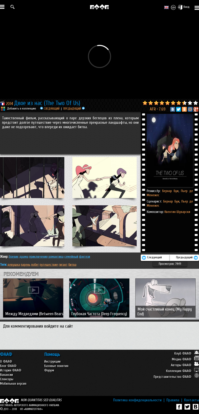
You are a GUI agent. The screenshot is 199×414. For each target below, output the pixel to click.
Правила (174, 400)
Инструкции (52, 361)
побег (35, 265)
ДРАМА (23, 257)
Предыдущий (187, 258)
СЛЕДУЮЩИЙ (49, 108)
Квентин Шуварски (177, 212)
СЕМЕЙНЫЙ (71, 257)
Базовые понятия (56, 366)
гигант (63, 265)
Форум (49, 370)
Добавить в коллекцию (21, 108)
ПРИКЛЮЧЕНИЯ (38, 257)
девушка (13, 265)
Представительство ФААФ (176, 377)
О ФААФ (6, 361)
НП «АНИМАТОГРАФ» (31, 409)
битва (72, 265)
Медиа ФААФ (185, 359)
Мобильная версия (13, 383)
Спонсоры (6, 379)
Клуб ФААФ (186, 353)
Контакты (191, 400)
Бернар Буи (170, 191)
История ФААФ (10, 370)
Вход (184, 7)
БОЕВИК (13, 257)
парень (25, 265)
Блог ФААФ (8, 366)
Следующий (152, 258)
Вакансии (6, 375)
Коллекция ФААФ (182, 371)
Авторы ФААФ (185, 365)
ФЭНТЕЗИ (84, 257)
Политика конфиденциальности (138, 400)
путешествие (49, 265)
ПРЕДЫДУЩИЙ (74, 108)
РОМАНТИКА (56, 257)
